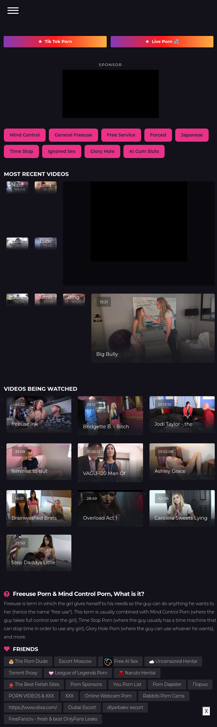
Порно (200, 684)
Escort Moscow (75, 661)
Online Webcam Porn (108, 696)
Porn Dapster (167, 684)
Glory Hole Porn (103, 628)
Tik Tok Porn (55, 41)
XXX (69, 696)
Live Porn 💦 (161, 41)
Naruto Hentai (137, 673)
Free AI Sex (120, 662)
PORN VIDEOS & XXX (31, 696)
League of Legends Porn (78, 673)
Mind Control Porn (170, 612)
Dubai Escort (82, 707)
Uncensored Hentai (173, 661)
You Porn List (127, 684)
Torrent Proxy (23, 673)
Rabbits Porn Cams (164, 696)
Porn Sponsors (86, 684)
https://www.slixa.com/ (33, 707)
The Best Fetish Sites (34, 684)
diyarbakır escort (125, 707)
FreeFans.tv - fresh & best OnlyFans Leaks (53, 719)
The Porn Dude (28, 661)
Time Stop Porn (95, 620)
